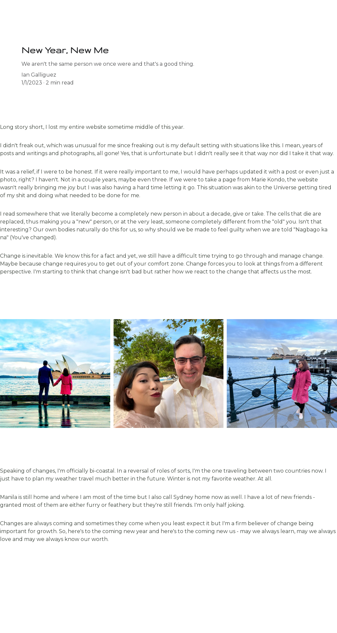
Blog (38, 14)
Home (12, 14)
